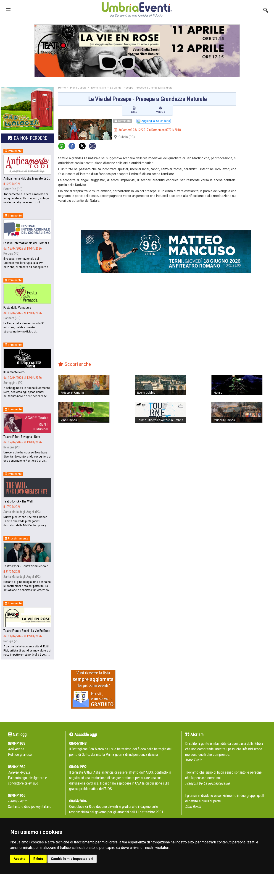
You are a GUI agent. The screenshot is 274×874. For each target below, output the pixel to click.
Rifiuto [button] (38, 859)
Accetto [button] (20, 859)
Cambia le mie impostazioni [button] (72, 859)
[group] (137, 50)
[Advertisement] (257, 105)
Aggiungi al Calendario (153, 121)
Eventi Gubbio (78, 87)
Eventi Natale (98, 87)
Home (62, 87)
